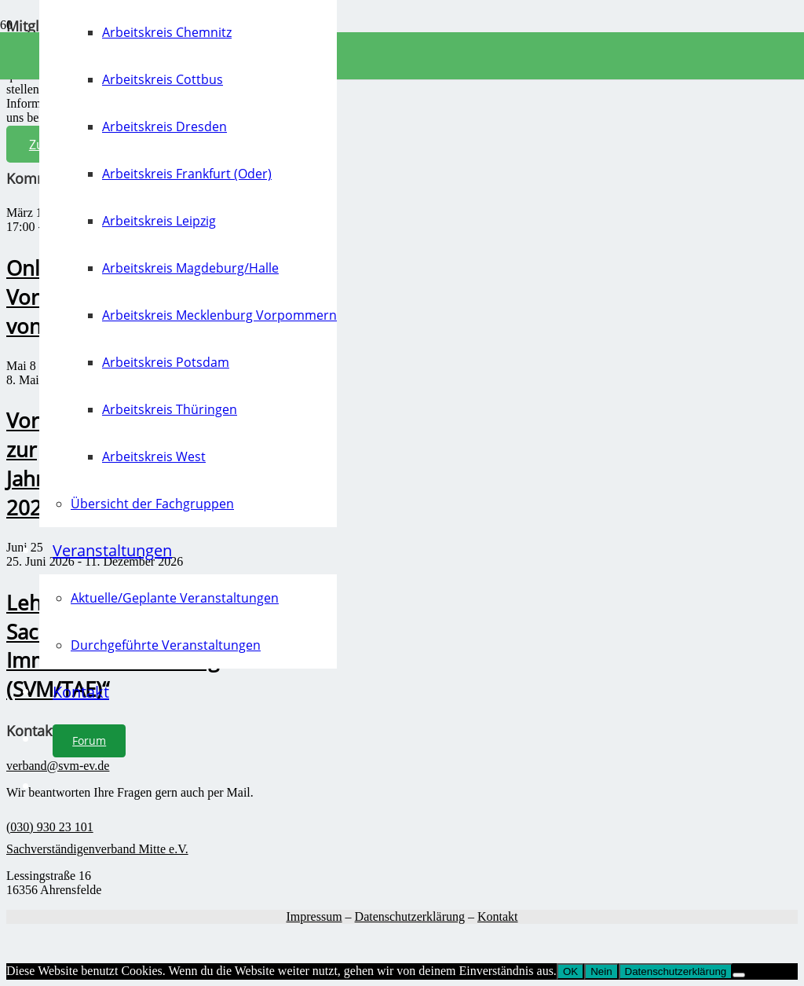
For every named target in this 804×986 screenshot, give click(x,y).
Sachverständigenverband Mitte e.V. (97, 849)
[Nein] (739, 975)
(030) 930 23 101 (49, 827)
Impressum (314, 916)
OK (570, 971)
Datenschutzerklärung (410, 916)
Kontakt (497, 916)
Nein (601, 971)
